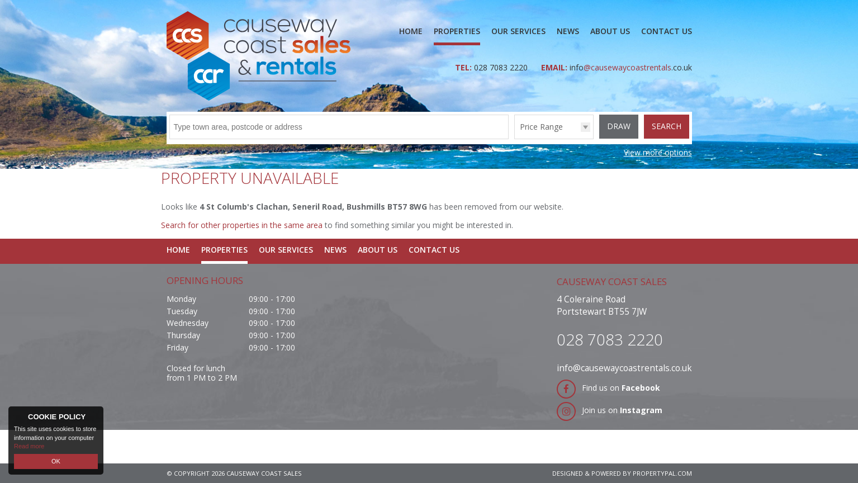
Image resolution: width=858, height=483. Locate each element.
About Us (610, 31)
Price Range (541, 126)
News (568, 31)
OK (55, 461)
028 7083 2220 (502, 67)
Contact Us (666, 31)
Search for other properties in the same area (242, 225)
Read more (29, 446)
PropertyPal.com (662, 473)
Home (411, 31)
